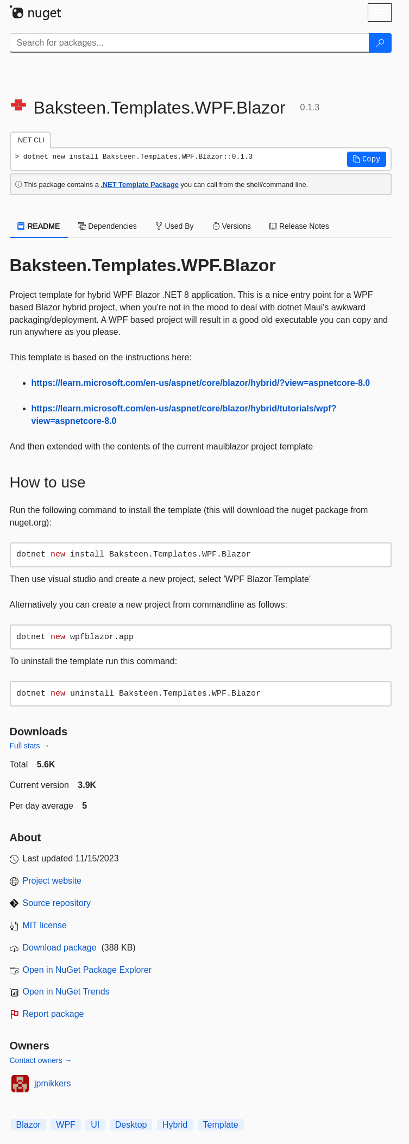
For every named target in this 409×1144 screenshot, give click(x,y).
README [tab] (39, 226)
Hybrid (174, 1124)
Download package (60, 947)
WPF (65, 1124)
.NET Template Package (139, 184)
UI (95, 1124)
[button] (366, 159)
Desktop (131, 1124)
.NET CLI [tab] (30, 140)
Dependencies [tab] (107, 226)
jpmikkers (52, 1083)
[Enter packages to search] (189, 43)
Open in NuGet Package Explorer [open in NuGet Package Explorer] (87, 969)
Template (220, 1124)
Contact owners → (41, 1060)
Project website (52, 880)
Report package (53, 1013)
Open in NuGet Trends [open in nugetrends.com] (66, 991)
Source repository (57, 903)
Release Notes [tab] (299, 226)
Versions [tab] (231, 226)
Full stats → (30, 745)
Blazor (28, 1124)
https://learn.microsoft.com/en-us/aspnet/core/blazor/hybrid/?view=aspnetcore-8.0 (201, 382)
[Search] (380, 43)
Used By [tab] (174, 226)
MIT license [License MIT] (45, 925)
